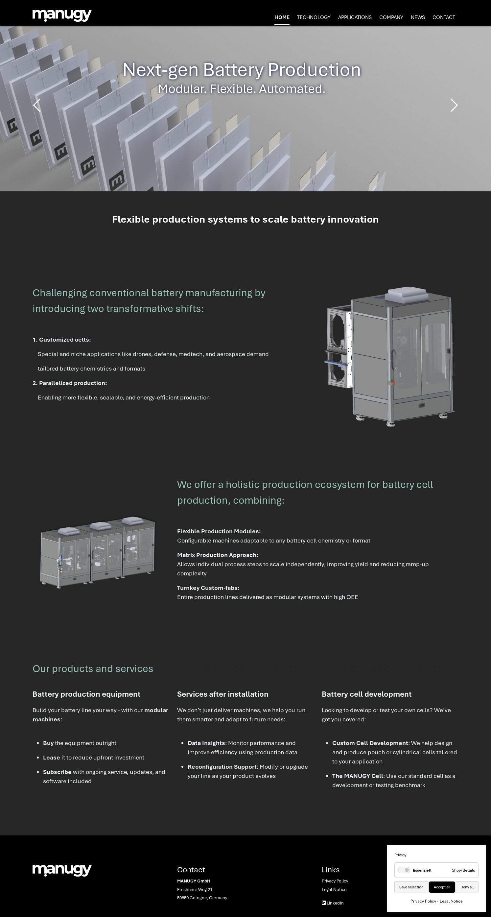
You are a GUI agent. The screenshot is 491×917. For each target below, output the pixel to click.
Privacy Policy (335, 881)
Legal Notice (334, 889)
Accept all (442, 886)
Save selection (411, 886)
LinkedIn (333, 903)
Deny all (467, 886)
